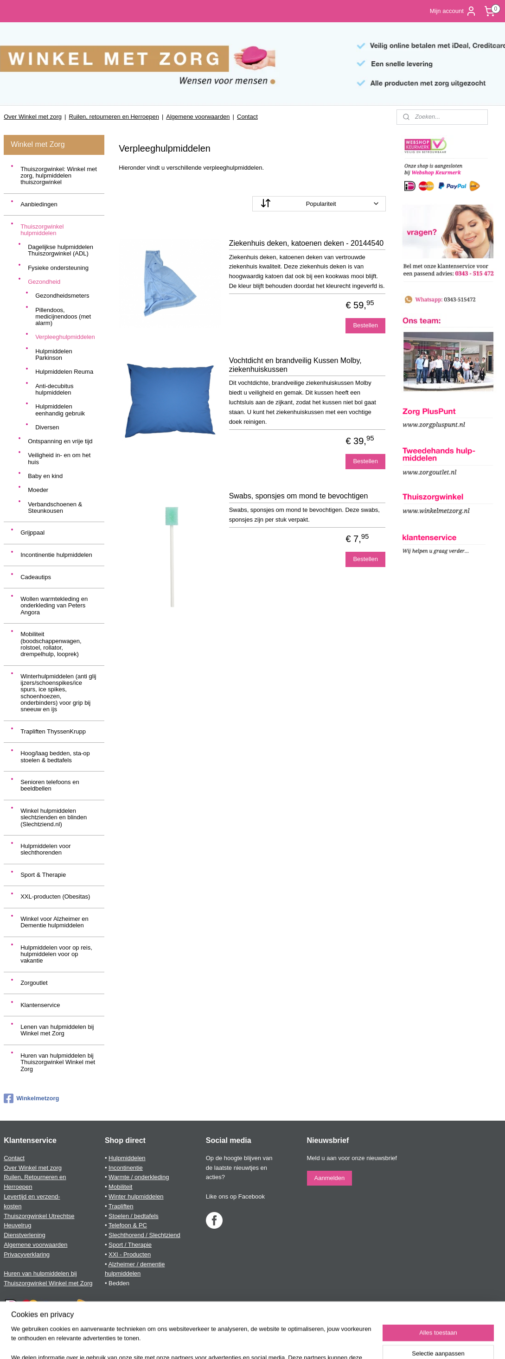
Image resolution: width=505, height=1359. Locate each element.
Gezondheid (44, 281)
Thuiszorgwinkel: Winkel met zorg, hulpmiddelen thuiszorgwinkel (58, 176)
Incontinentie (126, 1167)
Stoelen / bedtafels (134, 1215)
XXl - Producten (130, 1254)
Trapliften (121, 1206)
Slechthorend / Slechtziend (144, 1234)
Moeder (38, 489)
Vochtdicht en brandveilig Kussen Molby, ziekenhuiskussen (295, 365)
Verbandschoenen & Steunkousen (55, 507)
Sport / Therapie (130, 1244)
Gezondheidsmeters (62, 295)
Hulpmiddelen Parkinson (53, 354)
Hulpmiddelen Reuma (64, 371)
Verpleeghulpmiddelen (65, 336)
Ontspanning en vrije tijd (60, 441)
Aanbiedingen (39, 204)
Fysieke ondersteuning (58, 267)
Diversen (47, 427)
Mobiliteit (120, 1186)
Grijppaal (32, 532)
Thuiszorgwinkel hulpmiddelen (42, 229)
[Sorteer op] (319, 204)
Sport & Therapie (43, 874)
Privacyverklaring (27, 1254)
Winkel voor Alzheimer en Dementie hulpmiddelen (54, 922)
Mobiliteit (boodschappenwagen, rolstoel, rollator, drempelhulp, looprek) (51, 644)
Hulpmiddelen (127, 1158)
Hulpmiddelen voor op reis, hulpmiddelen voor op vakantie (56, 954)
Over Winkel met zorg (33, 116)
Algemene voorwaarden (198, 116)
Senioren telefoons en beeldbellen (49, 785)
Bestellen (365, 325)
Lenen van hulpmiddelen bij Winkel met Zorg (57, 1030)
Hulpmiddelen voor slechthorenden (45, 849)
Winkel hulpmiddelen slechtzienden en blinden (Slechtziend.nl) (53, 817)
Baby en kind (45, 475)
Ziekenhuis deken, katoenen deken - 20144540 (306, 243)
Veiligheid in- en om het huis (59, 458)
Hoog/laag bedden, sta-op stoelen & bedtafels (55, 756)
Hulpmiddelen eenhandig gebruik (60, 409)
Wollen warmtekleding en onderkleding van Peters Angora (54, 605)
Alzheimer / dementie (136, 1264)
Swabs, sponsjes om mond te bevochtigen (298, 496)
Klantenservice (40, 1005)
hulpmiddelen (123, 1273)
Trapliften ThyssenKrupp (53, 731)
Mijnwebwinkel (345, 1342)
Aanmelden (329, 1177)
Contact (247, 116)
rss (243, 1342)
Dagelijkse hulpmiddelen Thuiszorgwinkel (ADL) (60, 250)
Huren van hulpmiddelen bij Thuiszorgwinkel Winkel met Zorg (57, 1062)
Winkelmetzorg (31, 1098)
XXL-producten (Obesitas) (55, 896)
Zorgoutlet (34, 982)
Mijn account (453, 11)
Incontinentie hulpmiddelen (56, 554)
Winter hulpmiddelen (136, 1196)
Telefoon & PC (128, 1225)
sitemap (227, 1342)
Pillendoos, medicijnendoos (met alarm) (63, 316)
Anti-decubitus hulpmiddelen (54, 389)
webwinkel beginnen (274, 1342)
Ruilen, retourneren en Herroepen (114, 116)
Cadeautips (35, 577)
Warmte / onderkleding (139, 1177)
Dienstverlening (24, 1234)
